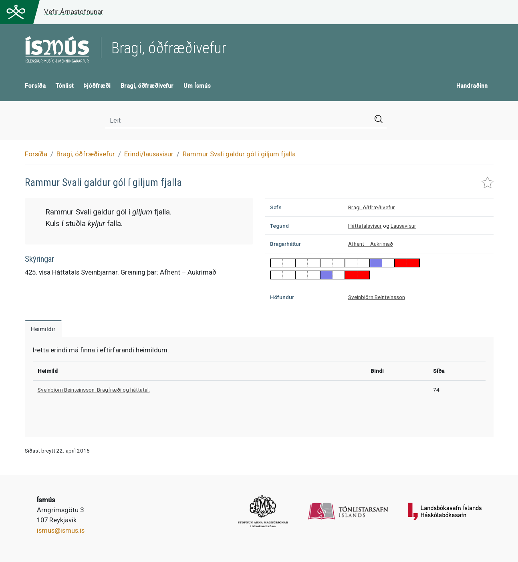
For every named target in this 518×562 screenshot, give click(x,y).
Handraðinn (472, 86)
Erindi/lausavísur (148, 154)
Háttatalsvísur (365, 225)
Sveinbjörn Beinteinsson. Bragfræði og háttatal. (94, 389)
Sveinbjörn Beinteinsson (376, 297)
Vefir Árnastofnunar (73, 12)
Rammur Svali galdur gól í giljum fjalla (239, 154)
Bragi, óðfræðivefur (147, 86)
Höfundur (282, 297)
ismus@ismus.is (61, 530)
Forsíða (35, 86)
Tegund (279, 225)
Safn (276, 207)
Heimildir (43, 329)
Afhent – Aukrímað (370, 244)
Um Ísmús (197, 86)
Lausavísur (403, 225)
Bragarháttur (285, 244)
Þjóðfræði (97, 86)
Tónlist (64, 86)
